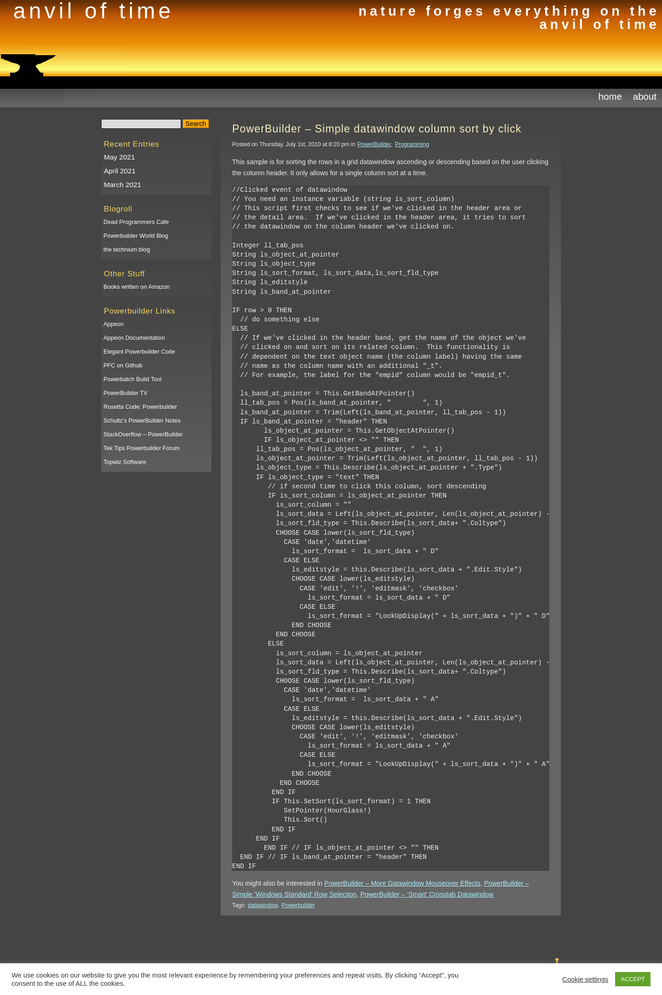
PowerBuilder (374, 144)
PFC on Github (123, 365)
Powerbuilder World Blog (135, 235)
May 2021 (119, 157)
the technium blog (126, 249)
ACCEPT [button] (633, 979)
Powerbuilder (298, 905)
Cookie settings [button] (585, 979)
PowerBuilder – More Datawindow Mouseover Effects (402, 883)
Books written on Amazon (136, 286)
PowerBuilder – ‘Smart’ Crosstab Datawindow (427, 894)
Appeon (113, 323)
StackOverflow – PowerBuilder (143, 434)
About (644, 96)
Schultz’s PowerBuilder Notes (142, 420)
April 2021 (120, 171)
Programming (412, 144)
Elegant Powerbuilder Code (139, 351)
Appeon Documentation (134, 337)
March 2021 (122, 185)
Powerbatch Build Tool (132, 379)
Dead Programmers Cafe (136, 221)
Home (610, 96)
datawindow (263, 905)
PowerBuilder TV (125, 392)
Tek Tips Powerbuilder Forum (141, 448)
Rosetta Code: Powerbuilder (140, 406)
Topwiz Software (124, 461)
